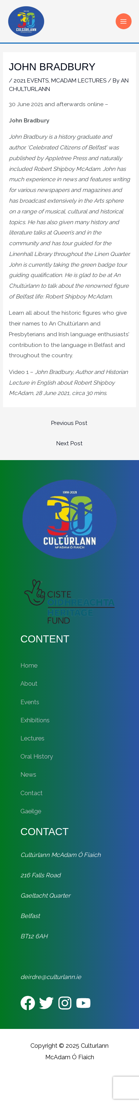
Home (28, 665)
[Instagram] (64, 1003)
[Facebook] (27, 1003)
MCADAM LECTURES (78, 80)
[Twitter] (46, 1003)
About (28, 683)
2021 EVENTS (31, 80)
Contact (31, 793)
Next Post (69, 443)
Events (29, 702)
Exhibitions (35, 720)
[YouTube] (83, 1003)
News (28, 774)
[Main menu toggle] (124, 21)
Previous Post (69, 422)
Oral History (36, 756)
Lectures (32, 738)
